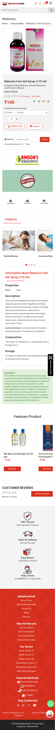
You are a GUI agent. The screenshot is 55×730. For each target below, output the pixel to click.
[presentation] (5, 449)
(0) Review (36, 96)
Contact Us (26, 608)
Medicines (31, 23)
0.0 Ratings (25, 96)
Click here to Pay (50, 365)
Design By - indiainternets (27, 726)
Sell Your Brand (26, 627)
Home (5, 23)
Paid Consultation (26, 635)
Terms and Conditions (18, 714)
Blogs (26, 612)
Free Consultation (26, 631)
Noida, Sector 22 (26, 659)
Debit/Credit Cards (27, 681)
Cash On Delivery (28, 691)
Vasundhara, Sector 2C (26, 667)
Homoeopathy (17, 23)
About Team (26, 600)
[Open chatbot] (50, 714)
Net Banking (27, 686)
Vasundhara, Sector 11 (26, 663)
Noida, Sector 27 (26, 654)
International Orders (26, 640)
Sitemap (26, 616)
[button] (26, 265)
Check (44, 139)
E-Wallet (27, 695)
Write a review (42, 493)
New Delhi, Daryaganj (26, 671)
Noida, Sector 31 (26, 650)
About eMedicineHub (26, 604)
